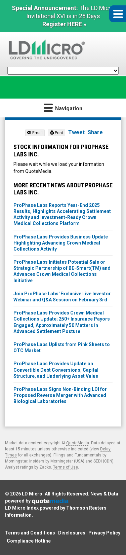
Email (35, 133)
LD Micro (32, 493)
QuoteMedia (77, 443)
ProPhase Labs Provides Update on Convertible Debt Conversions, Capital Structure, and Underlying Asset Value (55, 369)
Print (56, 133)
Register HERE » (64, 24)
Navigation (63, 107)
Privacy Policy (104, 532)
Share (95, 132)
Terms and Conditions (30, 532)
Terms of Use (65, 467)
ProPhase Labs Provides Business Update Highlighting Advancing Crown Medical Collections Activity (60, 243)
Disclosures (71, 532)
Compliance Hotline (29, 541)
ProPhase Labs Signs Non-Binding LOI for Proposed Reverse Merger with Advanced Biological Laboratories (60, 395)
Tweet (76, 132)
